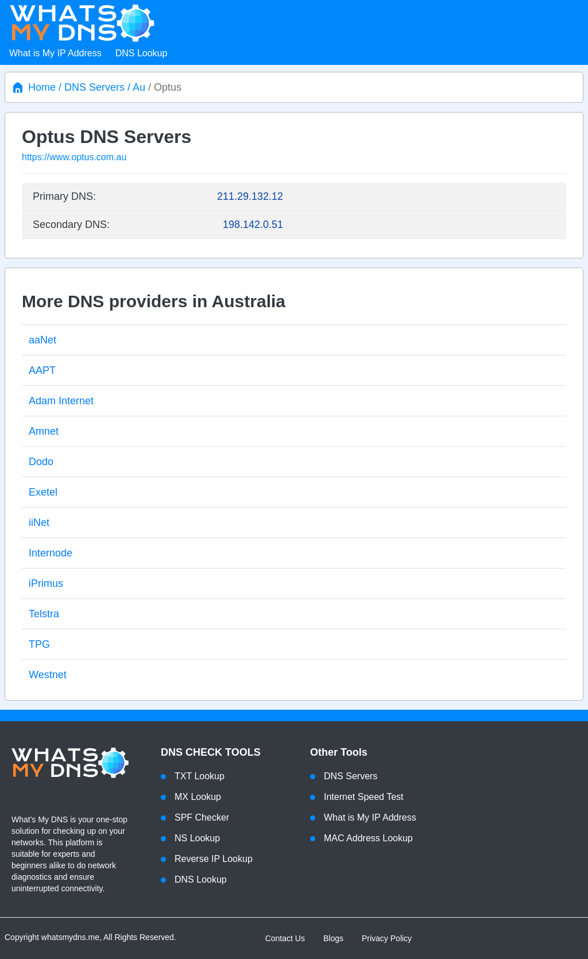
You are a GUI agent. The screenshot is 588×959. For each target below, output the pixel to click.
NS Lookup (197, 838)
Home (42, 87)
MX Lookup (198, 797)
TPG (39, 644)
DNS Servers (350, 776)
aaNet (42, 340)
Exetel (43, 492)
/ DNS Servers (90, 87)
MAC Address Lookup (368, 838)
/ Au (135, 87)
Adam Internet (61, 401)
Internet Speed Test (363, 797)
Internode (50, 553)
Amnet (44, 431)
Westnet (48, 674)
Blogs (333, 938)
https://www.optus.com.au (74, 157)
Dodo (41, 461)
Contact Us (285, 938)
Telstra (44, 614)
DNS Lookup (141, 53)
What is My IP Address (55, 53)
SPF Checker (202, 817)
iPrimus (46, 583)
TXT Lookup (200, 776)
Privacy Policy (387, 938)
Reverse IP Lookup (214, 859)
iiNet (39, 522)
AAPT (42, 370)
